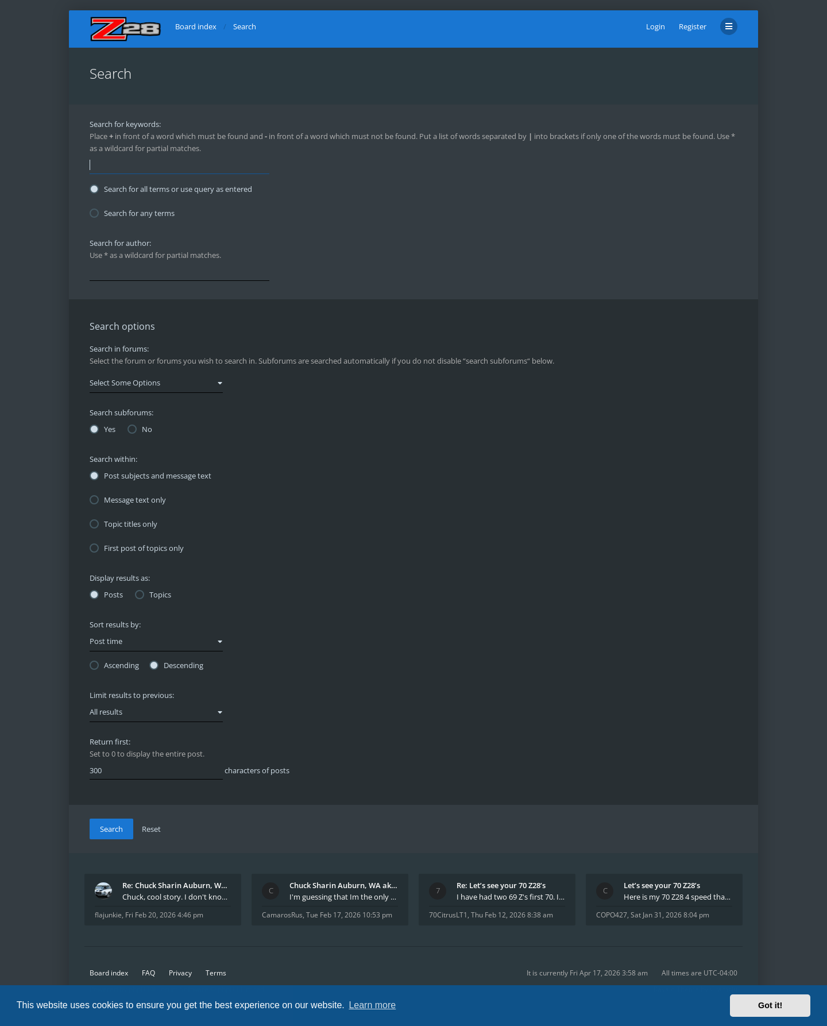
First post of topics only (137, 548)
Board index (109, 973)
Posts (106, 594)
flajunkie (108, 915)
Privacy (180, 973)
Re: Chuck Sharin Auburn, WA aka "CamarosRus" (176, 885)
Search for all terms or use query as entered (171, 189)
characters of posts (189, 771)
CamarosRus (282, 915)
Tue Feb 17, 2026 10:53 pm (349, 915)
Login (655, 26)
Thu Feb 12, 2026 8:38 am (512, 915)
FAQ (148, 973)
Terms (216, 973)
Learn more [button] (372, 1005)
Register (692, 26)
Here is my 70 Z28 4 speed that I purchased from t (678, 897)
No (139, 429)
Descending (176, 665)
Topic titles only (123, 524)
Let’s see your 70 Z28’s (662, 885)
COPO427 (611, 915)
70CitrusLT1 (448, 915)
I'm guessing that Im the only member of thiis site (343, 897)
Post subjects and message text (150, 475)
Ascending (114, 665)
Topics (153, 594)
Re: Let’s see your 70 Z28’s (501, 885)
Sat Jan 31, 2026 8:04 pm (670, 915)
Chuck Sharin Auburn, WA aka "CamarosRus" (343, 885)
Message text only (128, 500)
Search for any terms (132, 213)
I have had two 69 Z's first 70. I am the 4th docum (511, 897)
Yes (102, 429)
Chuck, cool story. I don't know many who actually (176, 897)
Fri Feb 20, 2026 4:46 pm (164, 915)
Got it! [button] (770, 1005)
